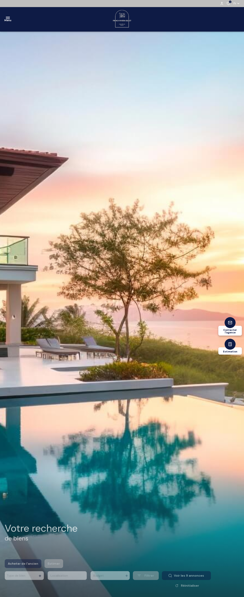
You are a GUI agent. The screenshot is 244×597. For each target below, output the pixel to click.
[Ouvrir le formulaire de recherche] (146, 582)
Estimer (54, 570)
